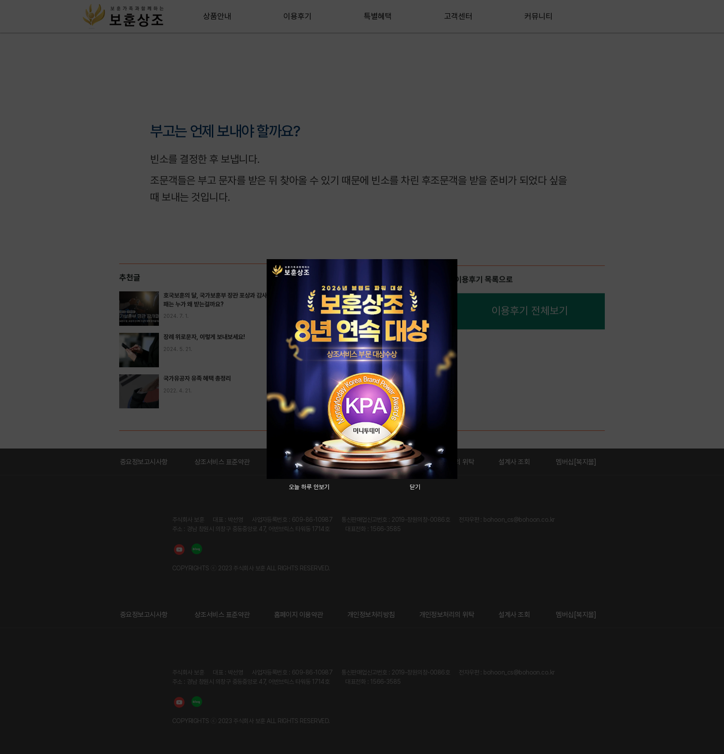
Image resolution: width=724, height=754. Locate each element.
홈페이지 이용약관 (298, 615)
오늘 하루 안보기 (309, 486)
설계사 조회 (514, 462)
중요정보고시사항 (144, 462)
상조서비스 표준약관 (222, 462)
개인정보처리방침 (371, 615)
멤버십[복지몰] (576, 462)
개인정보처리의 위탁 (447, 615)
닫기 (415, 486)
